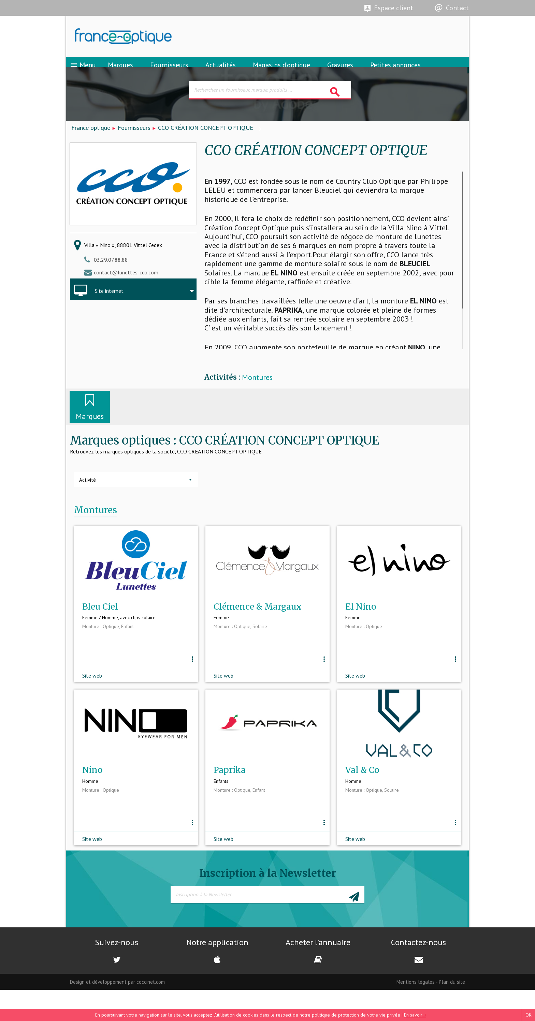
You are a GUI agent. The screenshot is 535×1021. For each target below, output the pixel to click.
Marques (120, 73)
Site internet (109, 305)
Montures (257, 392)
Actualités (220, 73)
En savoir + (415, 1015)
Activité (87, 494)
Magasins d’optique (281, 73)
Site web (92, 698)
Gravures (340, 73)
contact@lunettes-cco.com (126, 286)
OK (528, 1015)
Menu (83, 73)
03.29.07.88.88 (111, 274)
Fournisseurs (169, 73)
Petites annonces (395, 73)
